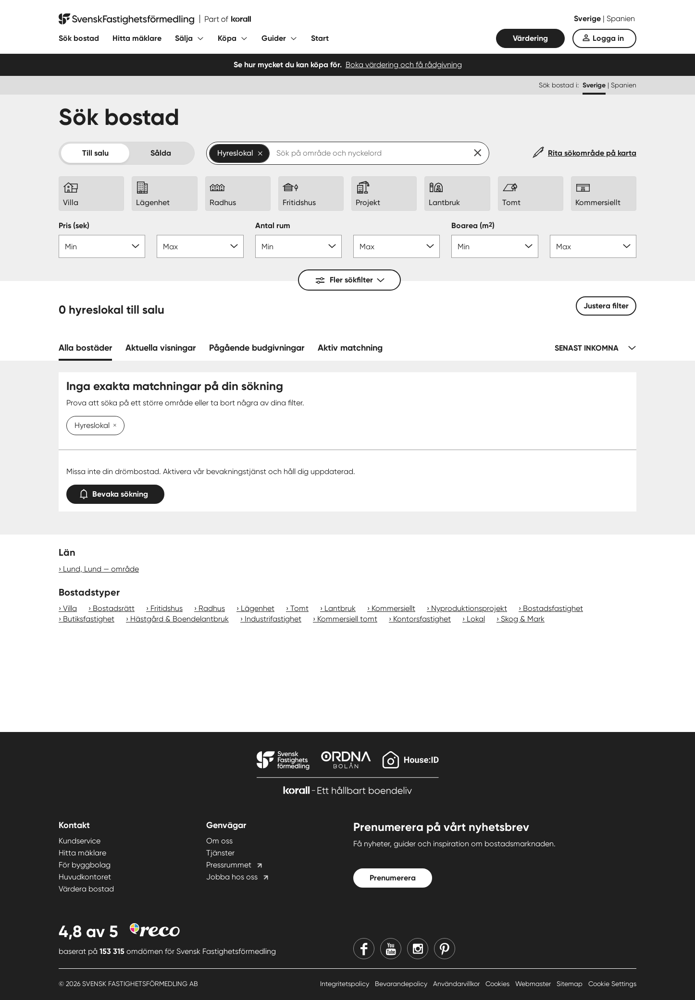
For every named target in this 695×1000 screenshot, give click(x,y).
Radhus (212, 608)
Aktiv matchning (350, 347)
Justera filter (606, 305)
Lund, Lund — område (101, 568)
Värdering (530, 38)
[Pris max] (200, 246)
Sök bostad (79, 38)
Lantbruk (340, 608)
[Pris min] (102, 246)
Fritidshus (166, 608)
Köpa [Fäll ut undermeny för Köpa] (227, 38)
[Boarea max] (593, 246)
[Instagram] (417, 948)
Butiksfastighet (88, 618)
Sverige (588, 18)
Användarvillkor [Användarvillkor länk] (457, 984)
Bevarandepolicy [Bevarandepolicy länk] (402, 984)
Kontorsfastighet (422, 618)
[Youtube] (390, 948)
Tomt (299, 608)
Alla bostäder (85, 347)
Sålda (160, 153)
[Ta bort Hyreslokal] (113, 426)
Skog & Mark (523, 618)
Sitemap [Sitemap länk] (570, 984)
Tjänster (220, 852)
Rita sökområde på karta (592, 153)
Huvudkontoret (85, 876)
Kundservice (79, 840)
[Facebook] (363, 948)
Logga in (608, 38)
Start (320, 38)
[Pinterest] (444, 948)
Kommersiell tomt (347, 618)
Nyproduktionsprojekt (469, 608)
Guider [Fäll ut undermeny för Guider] (273, 38)
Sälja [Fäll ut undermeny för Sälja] (184, 38)
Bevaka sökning (115, 492)
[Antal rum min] (298, 246)
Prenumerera (393, 877)
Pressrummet (228, 864)
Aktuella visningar (160, 347)
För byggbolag (85, 864)
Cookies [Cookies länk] (498, 984)
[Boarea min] (494, 246)
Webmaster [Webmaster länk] (534, 984)
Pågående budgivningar (256, 347)
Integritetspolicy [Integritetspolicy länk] (345, 984)
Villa (70, 608)
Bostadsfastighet (553, 608)
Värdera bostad (86, 888)
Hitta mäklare (136, 38)
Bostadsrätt (114, 608)
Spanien (621, 18)
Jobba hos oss (232, 876)
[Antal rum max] (396, 246)
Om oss (219, 840)
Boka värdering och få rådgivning (404, 64)
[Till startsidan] (155, 19)
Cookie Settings (612, 984)
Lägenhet (257, 608)
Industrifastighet (273, 618)
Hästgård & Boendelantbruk (179, 618)
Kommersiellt (393, 608)
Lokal (476, 618)
